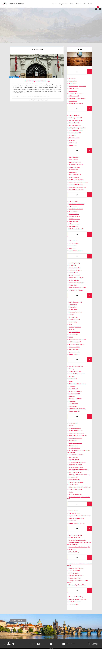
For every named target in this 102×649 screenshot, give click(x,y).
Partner (78, 4)
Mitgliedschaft (63, 4)
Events (72, 4)
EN (100, 8)
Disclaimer (51, 648)
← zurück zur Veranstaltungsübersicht (36, 100)
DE (98, 6)
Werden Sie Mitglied (17, 620)
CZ (96, 8)
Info (84, 4)
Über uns (54, 4)
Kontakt (90, 4)
